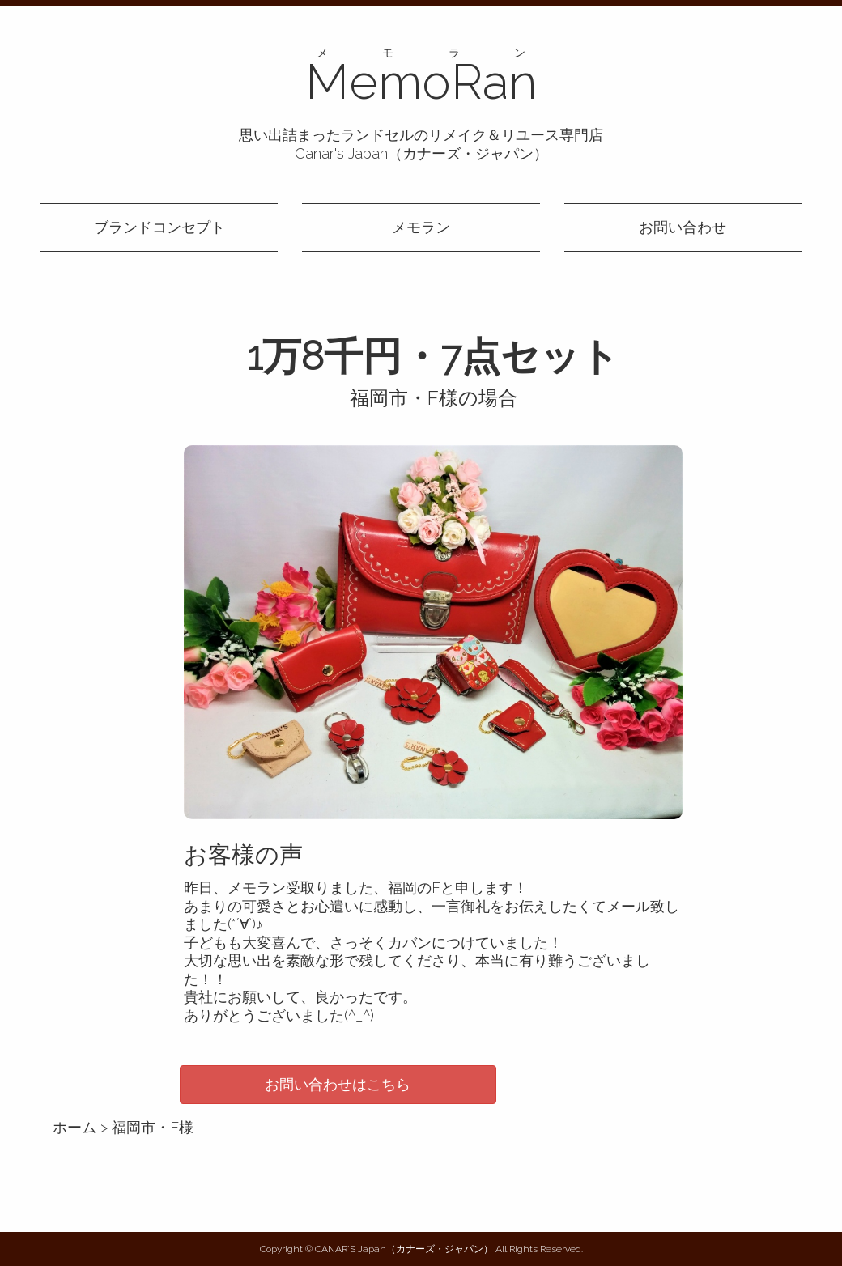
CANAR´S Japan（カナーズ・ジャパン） (404, 1249)
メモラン (421, 227)
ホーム (74, 1127)
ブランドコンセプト (159, 227)
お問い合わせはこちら (337, 1084)
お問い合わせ (682, 227)
